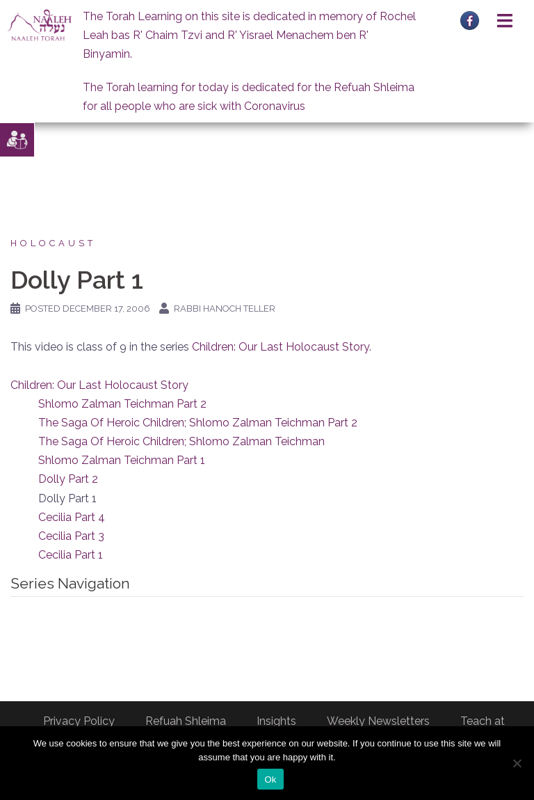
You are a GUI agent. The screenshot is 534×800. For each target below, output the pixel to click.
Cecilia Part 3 (71, 536)
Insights (276, 721)
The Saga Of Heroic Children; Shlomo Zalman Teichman (181, 441)
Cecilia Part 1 (70, 554)
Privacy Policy (79, 721)
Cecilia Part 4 (71, 517)
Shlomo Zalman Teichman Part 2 (122, 403)
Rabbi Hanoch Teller (224, 308)
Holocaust (53, 243)
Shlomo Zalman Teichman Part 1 (121, 460)
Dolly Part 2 (68, 479)
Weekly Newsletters (378, 721)
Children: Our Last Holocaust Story (280, 346)
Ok (270, 779)
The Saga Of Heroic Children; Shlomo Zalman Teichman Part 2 (197, 422)
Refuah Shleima (185, 721)
